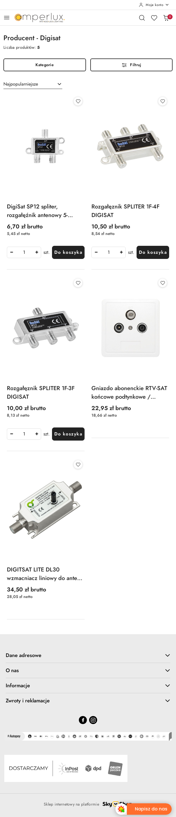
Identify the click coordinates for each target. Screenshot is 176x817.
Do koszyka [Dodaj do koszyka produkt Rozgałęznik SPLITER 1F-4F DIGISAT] (153, 252)
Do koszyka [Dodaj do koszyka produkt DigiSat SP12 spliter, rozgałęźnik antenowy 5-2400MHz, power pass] (68, 252)
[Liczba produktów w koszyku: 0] (166, 17)
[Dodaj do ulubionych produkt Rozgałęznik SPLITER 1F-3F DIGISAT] (78, 283)
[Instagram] (93, 720)
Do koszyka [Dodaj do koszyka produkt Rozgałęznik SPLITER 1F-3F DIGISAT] (68, 434)
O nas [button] (88, 670)
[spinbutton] (24, 252)
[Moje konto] (154, 5)
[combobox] (32, 84)
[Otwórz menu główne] (6, 17)
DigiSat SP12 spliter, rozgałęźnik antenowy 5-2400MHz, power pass (37, 211)
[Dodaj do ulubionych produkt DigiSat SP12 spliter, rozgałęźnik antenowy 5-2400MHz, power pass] (78, 101)
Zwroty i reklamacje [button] (88, 700)
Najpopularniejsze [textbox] (20, 84)
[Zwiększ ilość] (36, 252)
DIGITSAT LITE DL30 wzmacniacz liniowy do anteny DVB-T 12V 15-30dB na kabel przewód (45, 574)
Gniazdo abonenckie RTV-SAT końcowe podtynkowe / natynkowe (129, 392)
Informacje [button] (88, 685)
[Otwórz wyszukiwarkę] (142, 17)
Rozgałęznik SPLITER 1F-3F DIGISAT (41, 392)
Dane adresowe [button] (88, 655)
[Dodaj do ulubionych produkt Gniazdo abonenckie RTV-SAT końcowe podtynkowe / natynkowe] (162, 283)
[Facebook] (83, 720)
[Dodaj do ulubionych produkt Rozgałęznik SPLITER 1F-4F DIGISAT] (162, 101)
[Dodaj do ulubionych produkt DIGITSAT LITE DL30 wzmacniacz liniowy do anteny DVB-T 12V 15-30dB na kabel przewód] (78, 464)
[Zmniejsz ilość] (11, 252)
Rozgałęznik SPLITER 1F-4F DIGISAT (125, 210)
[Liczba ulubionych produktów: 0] (154, 17)
